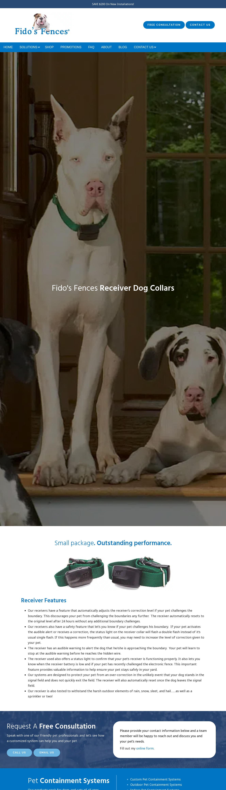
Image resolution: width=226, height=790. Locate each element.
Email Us (47, 752)
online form (145, 748)
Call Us (19, 752)
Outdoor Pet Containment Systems (156, 785)
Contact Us (200, 24)
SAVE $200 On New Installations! (113, 4)
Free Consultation (164, 24)
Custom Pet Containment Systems (155, 779)
